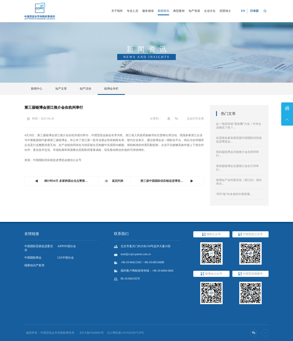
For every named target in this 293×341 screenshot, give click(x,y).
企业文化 (209, 10)
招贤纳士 (225, 10)
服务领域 (148, 10)
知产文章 (61, 88)
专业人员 (132, 10)
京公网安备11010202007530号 (125, 332)
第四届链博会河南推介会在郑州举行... (237, 153)
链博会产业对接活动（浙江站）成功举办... (239, 182)
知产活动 (85, 88)
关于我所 (117, 10)
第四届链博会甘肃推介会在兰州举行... (237, 167)
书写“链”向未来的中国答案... (234, 194)
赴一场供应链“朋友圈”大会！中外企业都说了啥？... (238, 125)
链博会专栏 (111, 88)
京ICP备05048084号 (91, 332)
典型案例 (179, 10)
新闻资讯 (163, 10)
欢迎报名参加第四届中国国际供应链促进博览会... (239, 139)
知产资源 (194, 10)
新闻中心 (36, 88)
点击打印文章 (195, 118)
